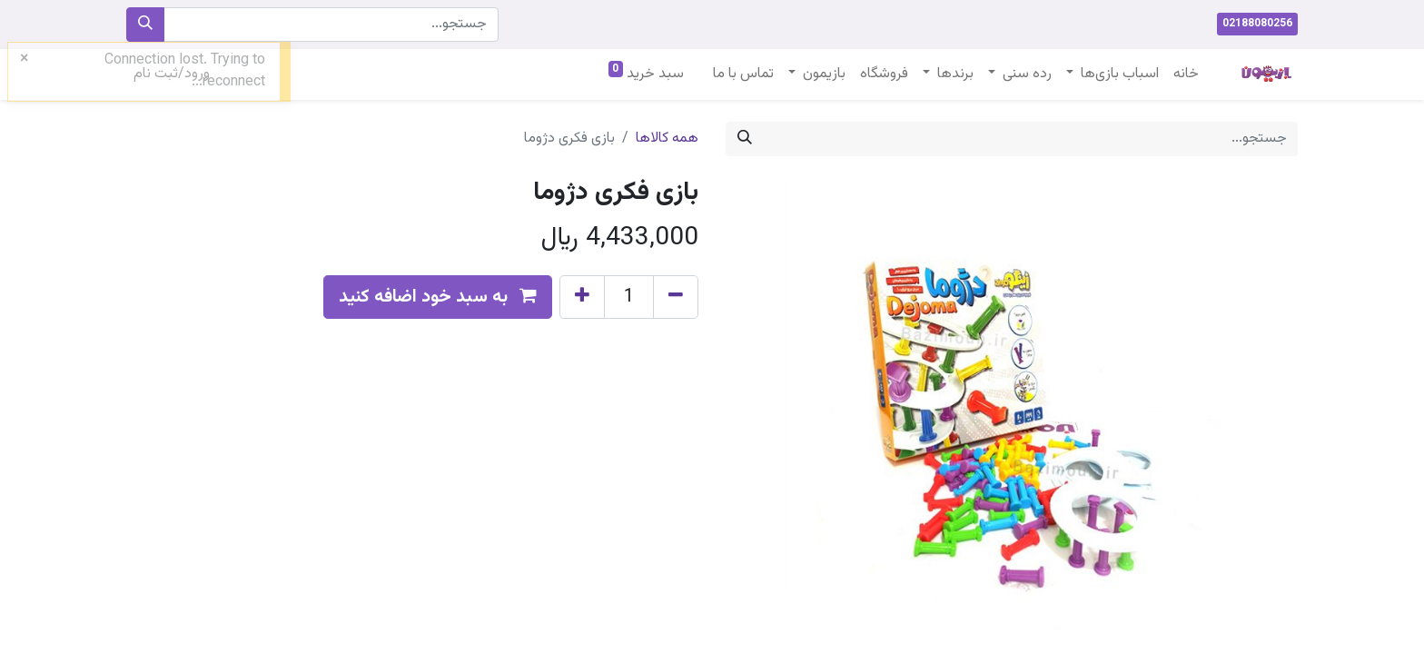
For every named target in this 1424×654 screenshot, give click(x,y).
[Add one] (582, 297)
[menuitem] (1186, 74)
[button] (437, 297)
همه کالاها (667, 138)
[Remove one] (675, 297)
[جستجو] (145, 24)
